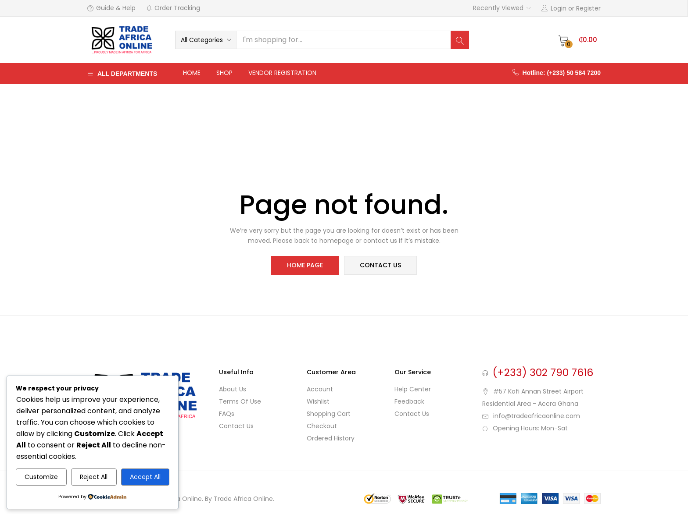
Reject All (94, 476)
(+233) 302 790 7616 (543, 372)
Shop (224, 72)
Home (192, 72)
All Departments (122, 73)
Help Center (412, 389)
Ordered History (331, 438)
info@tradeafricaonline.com (536, 416)
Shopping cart (329, 413)
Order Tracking (173, 8)
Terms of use (240, 401)
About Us (232, 389)
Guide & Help (111, 8)
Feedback (409, 401)
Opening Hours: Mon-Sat (530, 428)
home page (305, 265)
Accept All (145, 476)
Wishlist (318, 401)
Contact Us (236, 426)
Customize (41, 476)
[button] (206, 40)
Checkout (322, 426)
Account (320, 389)
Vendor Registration (282, 72)
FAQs (226, 413)
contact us (380, 265)
